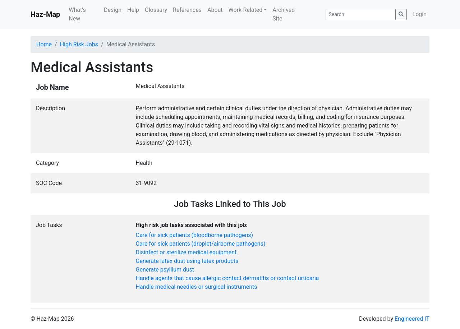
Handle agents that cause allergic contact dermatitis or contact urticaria (227, 278)
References (187, 9)
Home (44, 44)
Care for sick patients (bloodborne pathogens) (194, 235)
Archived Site (283, 14)
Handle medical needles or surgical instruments (196, 286)
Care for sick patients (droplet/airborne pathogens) (201, 243)
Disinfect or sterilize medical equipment (186, 252)
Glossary (156, 9)
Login (420, 14)
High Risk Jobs (79, 44)
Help (133, 9)
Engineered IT (412, 318)
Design (112, 9)
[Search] (361, 14)
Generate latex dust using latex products (187, 261)
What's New (77, 14)
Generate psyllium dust (165, 269)
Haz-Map (45, 14)
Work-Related (246, 9)
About (215, 9)
